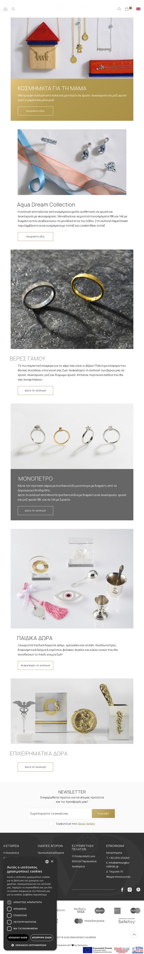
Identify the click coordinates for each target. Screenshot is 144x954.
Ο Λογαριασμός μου (83, 856)
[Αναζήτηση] (13, 9)
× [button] (52, 861)
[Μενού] (5, 9)
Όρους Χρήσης (86, 823)
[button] (30, 945)
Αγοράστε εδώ (35, 111)
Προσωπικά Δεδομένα (51, 852)
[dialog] (30, 903)
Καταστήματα (114, 852)
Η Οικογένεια (11, 852)
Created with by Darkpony (72, 945)
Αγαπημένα (78, 866)
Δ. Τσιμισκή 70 (114, 871)
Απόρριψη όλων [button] (42, 937)
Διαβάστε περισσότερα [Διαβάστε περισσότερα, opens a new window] (35, 894)
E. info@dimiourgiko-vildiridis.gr (118, 864)
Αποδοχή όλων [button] (18, 937)
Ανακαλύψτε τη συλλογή (35, 665)
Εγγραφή (103, 813)
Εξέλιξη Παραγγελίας (84, 861)
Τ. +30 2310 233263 (117, 858)
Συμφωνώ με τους (75, 823)
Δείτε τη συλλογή (35, 390)
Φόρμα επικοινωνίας (118, 876)
